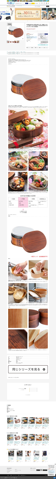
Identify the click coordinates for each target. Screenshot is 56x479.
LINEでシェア (37, 47)
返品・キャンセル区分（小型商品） (19, 362)
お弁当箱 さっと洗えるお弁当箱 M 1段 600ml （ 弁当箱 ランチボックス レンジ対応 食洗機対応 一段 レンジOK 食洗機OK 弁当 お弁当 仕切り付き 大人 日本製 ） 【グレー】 (24, 425)
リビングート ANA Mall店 (11, 5)
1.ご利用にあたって (8, 469)
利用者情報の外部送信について (23, 475)
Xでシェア (33, 47)
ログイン (33, 3)
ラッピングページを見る (18, 363)
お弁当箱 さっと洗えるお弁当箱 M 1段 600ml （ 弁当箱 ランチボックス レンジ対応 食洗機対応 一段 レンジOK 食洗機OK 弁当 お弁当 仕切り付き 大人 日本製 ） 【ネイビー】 (31, 425)
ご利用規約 (11, 475)
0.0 (25, 388)
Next (41, 14)
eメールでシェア (41, 47)
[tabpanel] (28, 14)
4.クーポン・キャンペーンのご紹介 (18, 470)
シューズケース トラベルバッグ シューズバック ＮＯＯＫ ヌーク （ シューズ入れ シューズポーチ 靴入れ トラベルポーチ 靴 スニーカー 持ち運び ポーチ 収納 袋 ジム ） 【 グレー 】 (45, 458)
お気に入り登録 (43, 44)
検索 (26, 3)
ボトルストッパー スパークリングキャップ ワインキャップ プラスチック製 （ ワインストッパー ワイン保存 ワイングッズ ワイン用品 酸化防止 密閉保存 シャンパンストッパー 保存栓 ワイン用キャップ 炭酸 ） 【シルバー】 (28, 458)
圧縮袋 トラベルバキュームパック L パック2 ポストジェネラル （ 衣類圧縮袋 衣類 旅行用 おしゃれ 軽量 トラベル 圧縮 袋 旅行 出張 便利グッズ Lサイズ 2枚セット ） (11, 458)
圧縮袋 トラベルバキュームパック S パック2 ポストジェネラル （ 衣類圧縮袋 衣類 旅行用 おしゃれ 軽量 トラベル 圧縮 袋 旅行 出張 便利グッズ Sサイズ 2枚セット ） (19, 458)
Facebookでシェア (29, 47)
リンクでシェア (46, 47)
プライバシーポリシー (15, 475)
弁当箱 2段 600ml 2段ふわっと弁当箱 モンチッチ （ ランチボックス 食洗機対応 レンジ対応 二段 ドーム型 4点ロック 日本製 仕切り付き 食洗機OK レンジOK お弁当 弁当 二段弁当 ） (17, 425)
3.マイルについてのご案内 (9, 470)
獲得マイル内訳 (27, 35)
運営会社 (8, 475)
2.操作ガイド (16, 469)
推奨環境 (18, 475)
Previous (14, 14)
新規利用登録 (36, 3)
